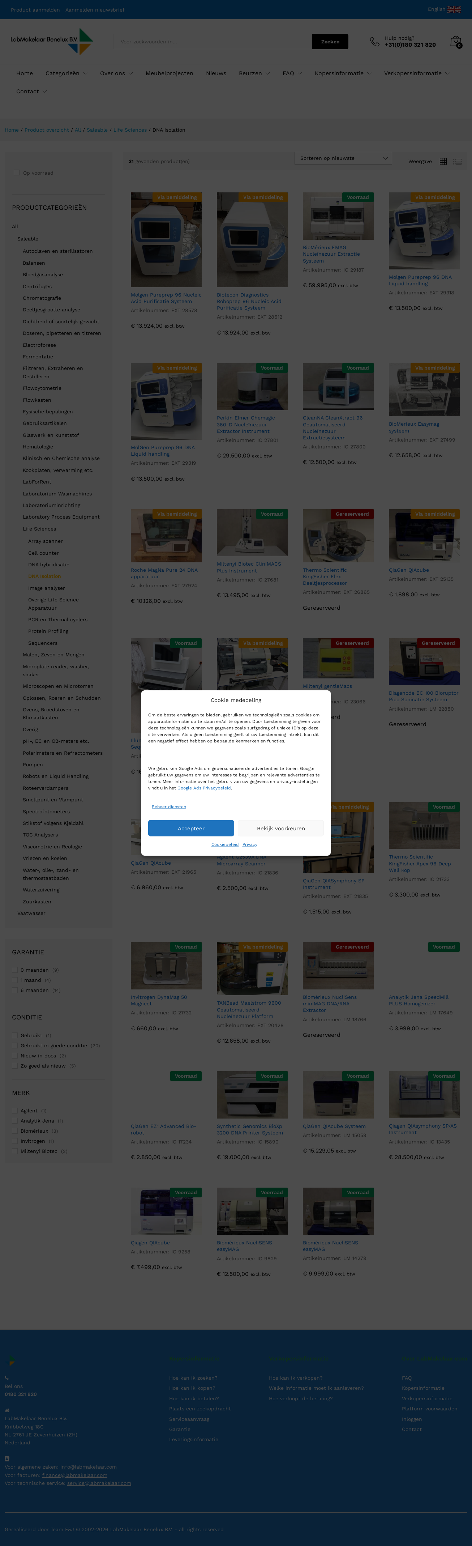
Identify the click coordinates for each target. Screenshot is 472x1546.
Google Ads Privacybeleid (204, 788)
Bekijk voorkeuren (281, 828)
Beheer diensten (169, 806)
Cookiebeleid (225, 844)
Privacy (250, 844)
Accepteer (191, 828)
